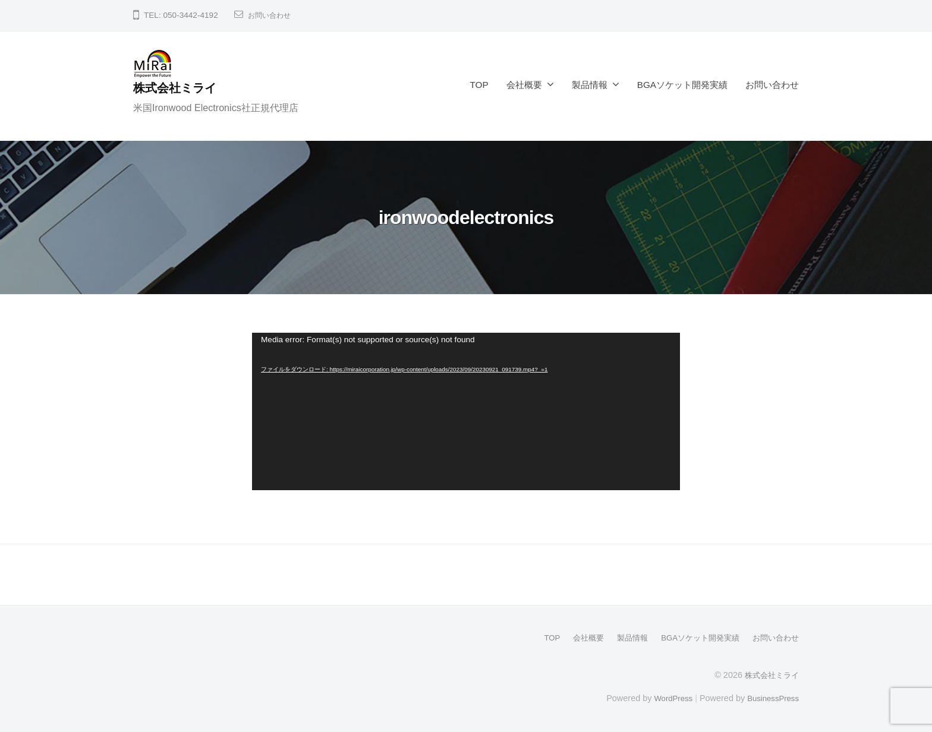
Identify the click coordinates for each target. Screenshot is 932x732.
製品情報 (589, 85)
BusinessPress (770, 697)
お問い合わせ (273, 15)
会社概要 (524, 85)
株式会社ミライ (179, 87)
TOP (479, 85)
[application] (466, 411)
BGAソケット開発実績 (682, 85)
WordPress (666, 697)
